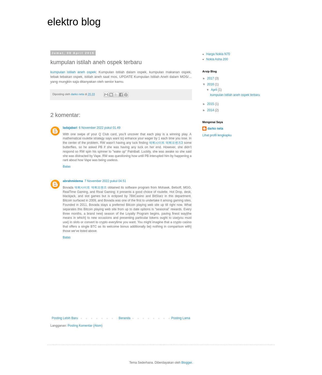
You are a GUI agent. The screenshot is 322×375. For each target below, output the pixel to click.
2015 (211, 104)
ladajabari (70, 128)
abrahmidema (73, 181)
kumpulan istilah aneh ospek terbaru (235, 95)
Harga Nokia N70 (218, 54)
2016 (211, 84)
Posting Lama (180, 318)
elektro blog (74, 21)
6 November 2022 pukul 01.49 (99, 128)
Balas (67, 166)
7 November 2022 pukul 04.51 (105, 181)
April (214, 90)
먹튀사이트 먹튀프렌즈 (90, 187)
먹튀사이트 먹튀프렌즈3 (166, 143)
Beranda (124, 318)
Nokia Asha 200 (217, 59)
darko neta (215, 128)
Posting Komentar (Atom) (85, 325)
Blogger (186, 362)
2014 (211, 110)
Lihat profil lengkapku (217, 135)
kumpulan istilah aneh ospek (73, 72)
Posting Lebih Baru (65, 318)
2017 (211, 78)
